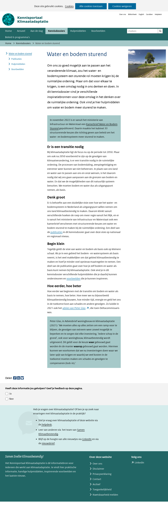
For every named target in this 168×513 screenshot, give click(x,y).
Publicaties (16, 58)
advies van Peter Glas (75, 308)
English (141, 14)
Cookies (69, 6)
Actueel (21, 30)
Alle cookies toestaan (91, 6)
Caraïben (149, 14)
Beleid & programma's (17, 37)
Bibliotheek (132, 14)
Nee (11, 398)
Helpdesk (158, 14)
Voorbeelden (98, 30)
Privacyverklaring (102, 473)
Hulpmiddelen (78, 30)
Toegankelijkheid (102, 489)
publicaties (56, 232)
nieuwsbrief (48, 443)
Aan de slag (36, 30)
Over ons (122, 14)
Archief (96, 484)
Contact (97, 479)
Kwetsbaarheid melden (105, 494)
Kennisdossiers (56, 30)
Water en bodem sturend (20, 53)
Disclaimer (98, 468)
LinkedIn (87, 439)
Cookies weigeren (122, 6)
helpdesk (46, 424)
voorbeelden (73, 278)
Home (8, 30)
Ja (10, 393)
